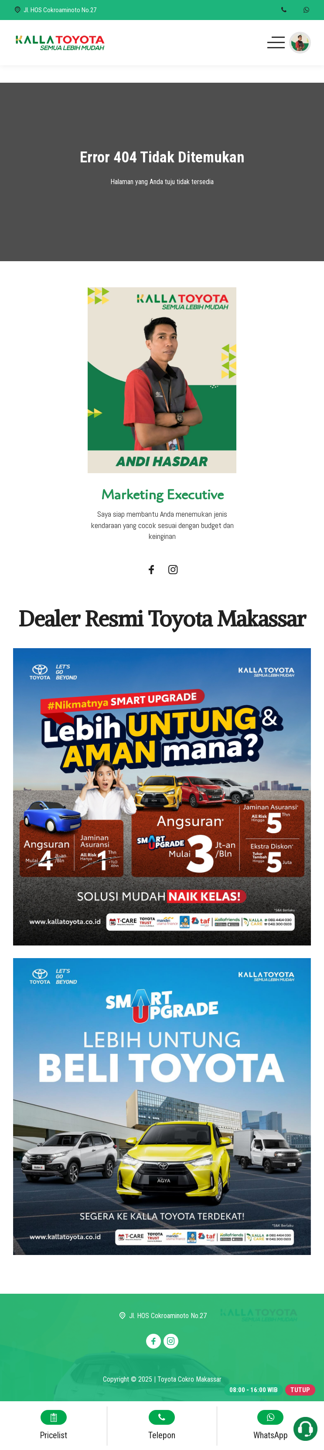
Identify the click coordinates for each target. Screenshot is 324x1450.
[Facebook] (151, 571)
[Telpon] (283, 10)
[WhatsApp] (306, 10)
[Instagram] (173, 571)
